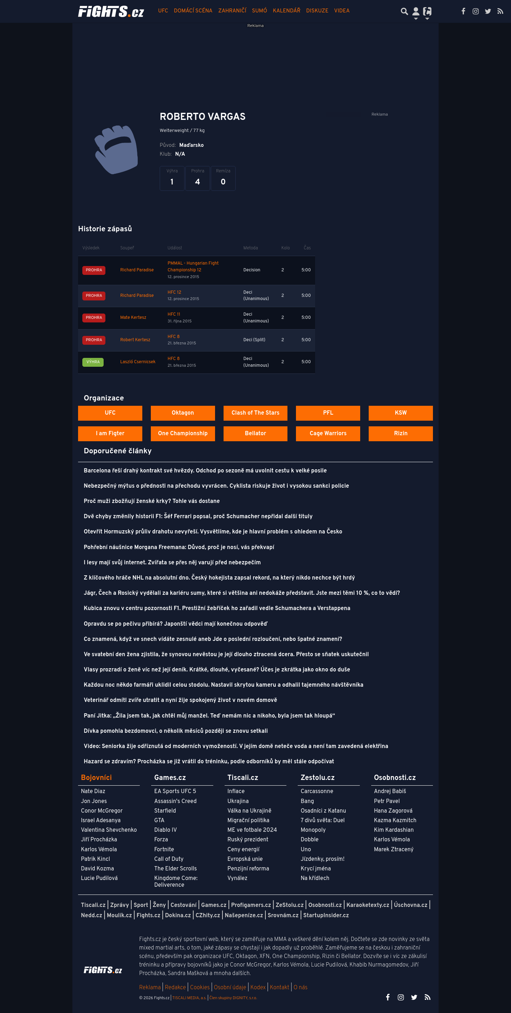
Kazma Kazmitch (395, 820)
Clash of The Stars (255, 413)
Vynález (237, 878)
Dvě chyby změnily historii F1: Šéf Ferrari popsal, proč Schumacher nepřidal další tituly (198, 516)
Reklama (150, 987)
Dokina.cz (178, 915)
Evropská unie (245, 859)
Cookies (200, 987)
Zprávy (119, 905)
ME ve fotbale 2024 (252, 830)
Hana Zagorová (393, 811)
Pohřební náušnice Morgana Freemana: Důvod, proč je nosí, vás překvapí (179, 547)
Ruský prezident (247, 839)
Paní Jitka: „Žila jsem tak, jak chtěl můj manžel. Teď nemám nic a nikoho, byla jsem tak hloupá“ (209, 716)
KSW (401, 413)
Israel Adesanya (101, 820)
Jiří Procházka (99, 839)
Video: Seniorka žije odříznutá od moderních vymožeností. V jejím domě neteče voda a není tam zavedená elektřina (236, 746)
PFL (328, 413)
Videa (342, 11)
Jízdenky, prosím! (323, 859)
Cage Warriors (328, 433)
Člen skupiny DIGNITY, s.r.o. (233, 998)
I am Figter (110, 433)
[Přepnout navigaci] (416, 11)
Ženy (159, 905)
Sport (140, 905)
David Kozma (97, 869)
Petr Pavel (387, 801)
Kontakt (280, 987)
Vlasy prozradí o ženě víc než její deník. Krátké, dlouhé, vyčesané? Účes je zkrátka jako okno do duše (217, 670)
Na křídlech (315, 878)
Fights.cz (148, 915)
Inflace (235, 791)
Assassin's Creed (175, 801)
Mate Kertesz (133, 318)
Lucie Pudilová (99, 878)
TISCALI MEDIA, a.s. (189, 998)
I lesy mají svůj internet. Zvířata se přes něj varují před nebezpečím (172, 562)
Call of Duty (168, 859)
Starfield (165, 811)
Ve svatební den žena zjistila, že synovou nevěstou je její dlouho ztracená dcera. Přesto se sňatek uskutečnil (226, 654)
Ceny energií (243, 849)
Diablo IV (165, 830)
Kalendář (287, 11)
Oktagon (183, 413)
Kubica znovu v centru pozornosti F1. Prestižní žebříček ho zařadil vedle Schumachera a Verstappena (217, 608)
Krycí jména (316, 869)
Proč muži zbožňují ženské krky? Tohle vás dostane (152, 501)
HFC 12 (174, 292)
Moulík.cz (119, 915)
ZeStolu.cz (290, 905)
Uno (306, 849)
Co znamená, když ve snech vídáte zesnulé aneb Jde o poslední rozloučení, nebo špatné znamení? (213, 639)
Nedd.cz (91, 915)
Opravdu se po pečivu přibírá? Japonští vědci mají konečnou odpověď (176, 624)
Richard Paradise (137, 270)
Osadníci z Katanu (323, 811)
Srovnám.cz (283, 915)
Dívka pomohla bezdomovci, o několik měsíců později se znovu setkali (176, 731)
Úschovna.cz (411, 905)
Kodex (259, 987)
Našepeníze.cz (244, 915)
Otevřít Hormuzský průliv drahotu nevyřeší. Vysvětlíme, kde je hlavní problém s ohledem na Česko (213, 532)
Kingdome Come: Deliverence (175, 882)
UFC (163, 11)
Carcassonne (317, 791)
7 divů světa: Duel (323, 820)
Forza (161, 839)
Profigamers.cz (251, 905)
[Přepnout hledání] (404, 11)
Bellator (255, 433)
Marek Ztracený (394, 849)
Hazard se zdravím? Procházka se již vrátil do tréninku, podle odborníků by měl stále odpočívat (209, 761)
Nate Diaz (93, 791)
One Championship (183, 433)
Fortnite (164, 849)
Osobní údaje (230, 987)
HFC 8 (173, 337)
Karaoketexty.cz (367, 905)
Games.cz (214, 905)
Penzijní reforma (248, 869)
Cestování (183, 905)
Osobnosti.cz (325, 905)
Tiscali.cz (93, 905)
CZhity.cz (208, 915)
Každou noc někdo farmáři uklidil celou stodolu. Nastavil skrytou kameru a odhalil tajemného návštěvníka (223, 685)
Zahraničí (232, 11)
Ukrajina (238, 801)
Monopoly (313, 830)
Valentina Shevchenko (109, 830)
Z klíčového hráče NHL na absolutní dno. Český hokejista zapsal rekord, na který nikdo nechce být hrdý (219, 578)
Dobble (309, 839)
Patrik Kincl (95, 859)
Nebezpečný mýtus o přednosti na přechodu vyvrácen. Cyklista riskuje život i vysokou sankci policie (216, 486)
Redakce (175, 987)
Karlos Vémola (99, 849)
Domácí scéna (193, 11)
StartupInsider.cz (326, 915)
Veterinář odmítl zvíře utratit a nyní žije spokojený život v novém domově (180, 700)
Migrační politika (248, 820)
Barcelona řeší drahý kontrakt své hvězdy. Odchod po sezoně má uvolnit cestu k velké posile (205, 471)
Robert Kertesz (135, 340)
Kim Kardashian (394, 830)
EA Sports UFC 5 (175, 791)
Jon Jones (94, 801)
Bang (307, 801)
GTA (159, 820)
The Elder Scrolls (175, 869)
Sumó (259, 11)
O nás (300, 987)
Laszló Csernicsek (138, 362)
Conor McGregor (102, 811)
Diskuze (317, 11)
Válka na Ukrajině (249, 811)
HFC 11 (173, 314)
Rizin (400, 433)
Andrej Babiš (390, 791)
